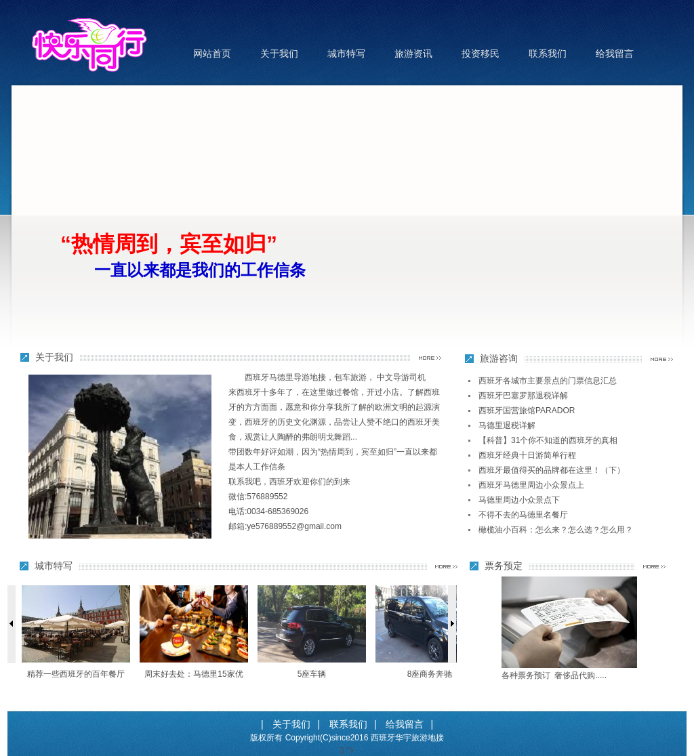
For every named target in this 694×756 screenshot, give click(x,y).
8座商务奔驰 (430, 674)
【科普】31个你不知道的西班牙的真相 (547, 440)
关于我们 (279, 53)
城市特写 (346, 53)
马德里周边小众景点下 (519, 500)
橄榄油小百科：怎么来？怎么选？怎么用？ (555, 529)
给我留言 (615, 53)
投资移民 (480, 53)
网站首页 (212, 53)
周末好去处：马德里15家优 (193, 674)
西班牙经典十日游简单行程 (527, 455)
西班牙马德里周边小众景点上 (531, 485)
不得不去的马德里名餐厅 (523, 515)
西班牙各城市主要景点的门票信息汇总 (547, 380)
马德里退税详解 (506, 425)
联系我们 (548, 53)
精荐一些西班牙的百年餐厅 (76, 674)
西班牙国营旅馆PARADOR (526, 410)
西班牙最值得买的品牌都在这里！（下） (551, 470)
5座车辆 (312, 674)
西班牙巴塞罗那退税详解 (523, 395)
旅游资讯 (413, 53)
